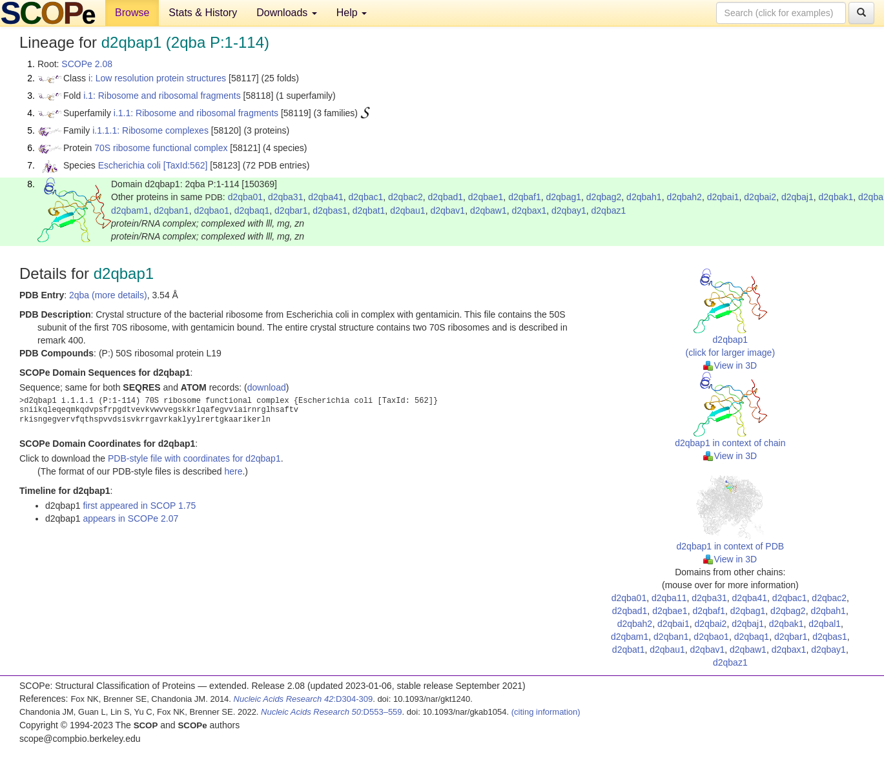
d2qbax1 (529, 210)
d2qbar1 (290, 210)
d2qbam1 (130, 210)
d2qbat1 (369, 210)
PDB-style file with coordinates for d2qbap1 (194, 458)
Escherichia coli (129, 165)
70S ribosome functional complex (160, 148)
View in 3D (730, 365)
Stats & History (203, 12)
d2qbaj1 (797, 197)
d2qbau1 (408, 210)
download (266, 387)
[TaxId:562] (185, 165)
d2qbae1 (486, 197)
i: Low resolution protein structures (157, 78)
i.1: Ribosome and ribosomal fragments (162, 95)
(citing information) (546, 712)
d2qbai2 (760, 197)
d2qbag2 (604, 197)
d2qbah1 (644, 197)
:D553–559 (331, 712)
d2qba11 (669, 598)
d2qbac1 (366, 197)
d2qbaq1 (252, 210)
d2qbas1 (330, 210)
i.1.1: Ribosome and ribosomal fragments (196, 113)
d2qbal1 (824, 624)
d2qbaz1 (608, 210)
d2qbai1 (723, 197)
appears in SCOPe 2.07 (130, 518)
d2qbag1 (564, 197)
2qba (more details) (108, 295)
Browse (132, 12)
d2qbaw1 (488, 210)
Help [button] (351, 12)
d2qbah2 (684, 197)
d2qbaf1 (524, 197)
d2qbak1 (836, 197)
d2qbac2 (405, 197)
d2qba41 (326, 197)
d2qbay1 (568, 210)
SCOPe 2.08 (86, 64)
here (233, 471)
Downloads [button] (286, 12)
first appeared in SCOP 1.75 (139, 505)
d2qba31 (285, 197)
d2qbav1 (447, 210)
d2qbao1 (211, 210)
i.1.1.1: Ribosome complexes (150, 130)
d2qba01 (245, 197)
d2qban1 (171, 210)
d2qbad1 (446, 197)
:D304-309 (303, 699)
